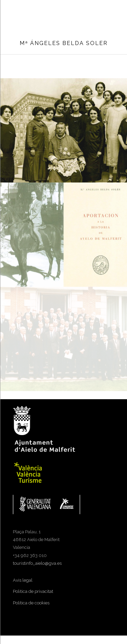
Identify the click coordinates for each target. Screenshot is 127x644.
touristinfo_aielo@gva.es (37, 563)
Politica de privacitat (33, 591)
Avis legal (23, 580)
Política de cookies (31, 602)
